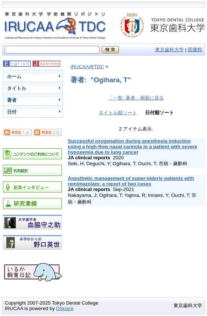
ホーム (14, 76)
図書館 (195, 49)
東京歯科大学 (169, 49)
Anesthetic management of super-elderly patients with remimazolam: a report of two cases (131, 181)
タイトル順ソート (118, 112)
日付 (12, 112)
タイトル (16, 88)
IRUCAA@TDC (87, 66)
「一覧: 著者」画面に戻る (136, 98)
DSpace (64, 308)
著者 (12, 100)
